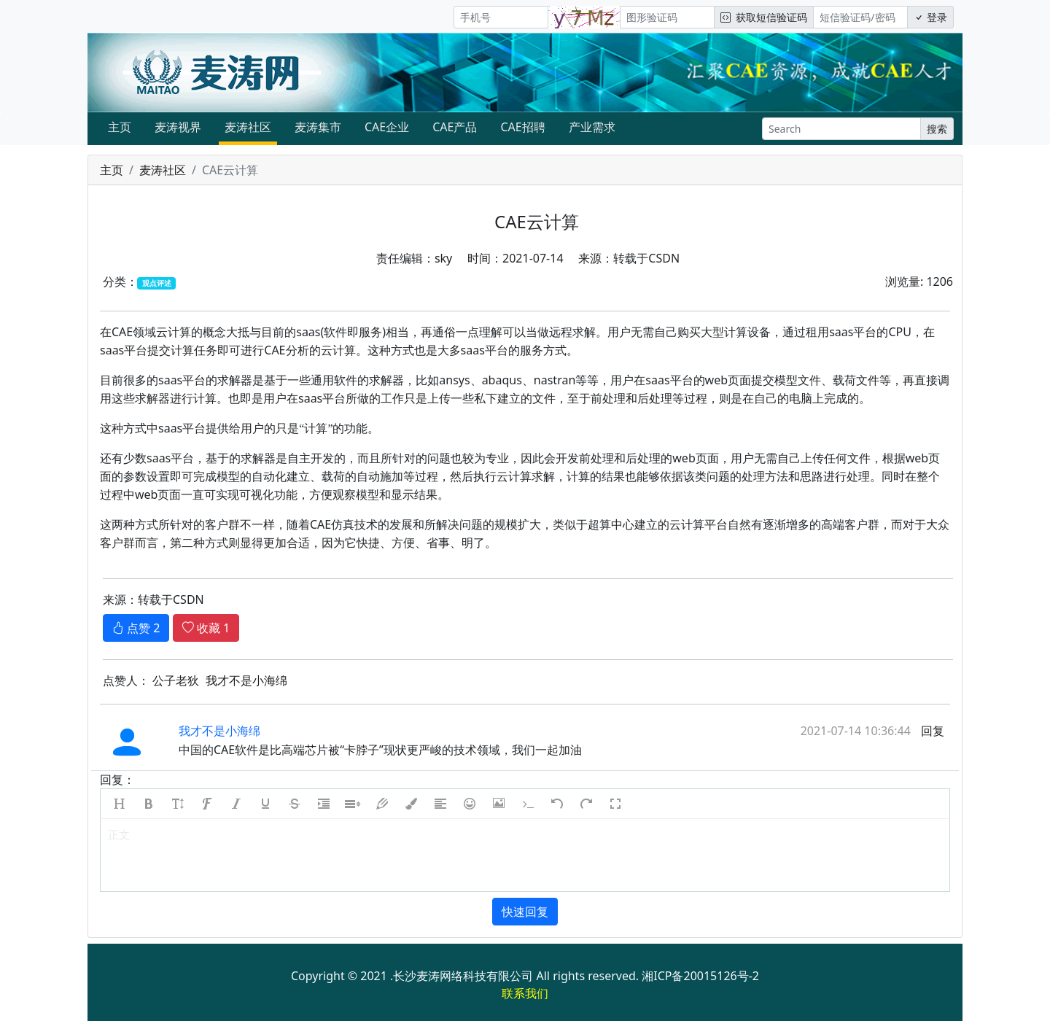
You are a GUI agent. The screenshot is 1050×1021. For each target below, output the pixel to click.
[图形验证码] (667, 17)
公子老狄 (175, 680)
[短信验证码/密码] (860, 17)
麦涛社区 (248, 127)
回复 (931, 731)
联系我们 (525, 993)
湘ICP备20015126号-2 (700, 976)
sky (443, 258)
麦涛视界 (178, 127)
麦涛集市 (318, 127)
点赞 (136, 628)
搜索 (937, 129)
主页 (119, 127)
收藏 (206, 628)
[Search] (841, 128)
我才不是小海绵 (246, 680)
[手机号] (501, 17)
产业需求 (592, 127)
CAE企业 (387, 127)
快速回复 (525, 912)
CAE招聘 (522, 127)
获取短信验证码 (763, 17)
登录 (930, 17)
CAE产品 (454, 127)
